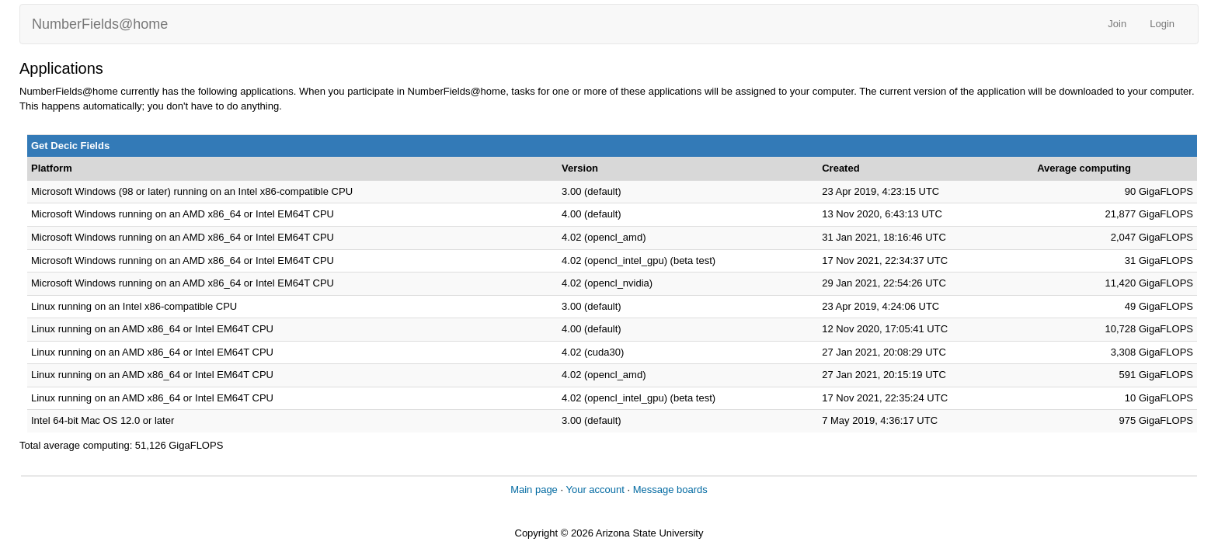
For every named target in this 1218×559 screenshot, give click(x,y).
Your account (595, 489)
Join (1117, 24)
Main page (534, 489)
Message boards (670, 489)
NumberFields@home (100, 24)
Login (1162, 24)
